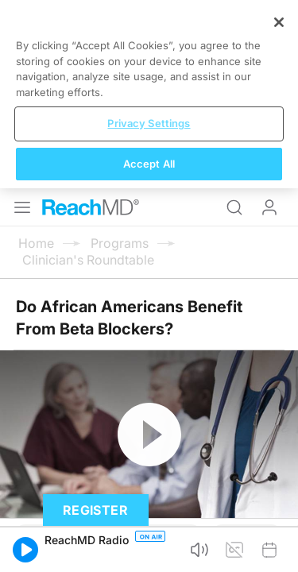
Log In (269, 19)
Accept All (149, 546)
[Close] (278, 405)
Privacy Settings (148, 506)
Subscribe (165, 349)
